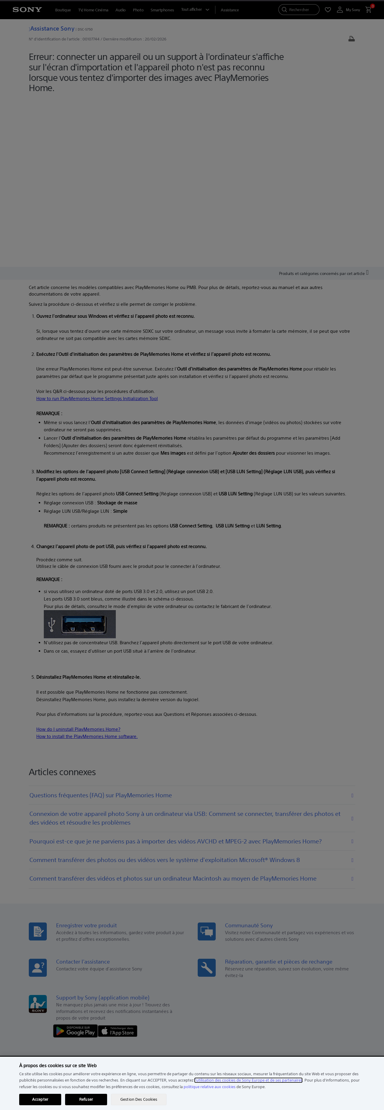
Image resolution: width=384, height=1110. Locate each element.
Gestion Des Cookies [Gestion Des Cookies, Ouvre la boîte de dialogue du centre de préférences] (138, 1099)
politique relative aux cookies (210, 1086)
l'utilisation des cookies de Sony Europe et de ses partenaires (248, 1080)
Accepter (40, 1099)
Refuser (86, 1099)
